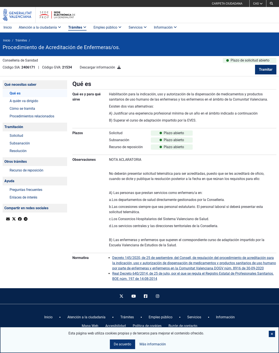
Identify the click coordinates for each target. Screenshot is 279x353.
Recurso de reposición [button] (26, 170)
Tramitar (265, 69)
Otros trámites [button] (15, 161)
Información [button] (165, 27)
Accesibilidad (115, 326)
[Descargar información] (119, 67)
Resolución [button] (18, 151)
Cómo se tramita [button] (22, 108)
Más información (153, 344)
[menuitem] (48, 317)
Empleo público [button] (108, 27)
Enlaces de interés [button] (23, 197)
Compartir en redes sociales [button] (26, 208)
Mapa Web (90, 326)
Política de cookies (147, 326)
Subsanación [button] (20, 143)
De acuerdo (122, 344)
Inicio (7, 27)
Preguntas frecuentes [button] (26, 190)
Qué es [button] (15, 93)
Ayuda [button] (9, 181)
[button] (271, 3)
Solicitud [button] (16, 136)
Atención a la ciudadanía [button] (40, 27)
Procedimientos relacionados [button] (32, 116)
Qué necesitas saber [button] (20, 84)
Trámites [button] (77, 27)
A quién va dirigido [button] (24, 101)
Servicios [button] (138, 27)
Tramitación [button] (13, 127)
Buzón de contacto (182, 326)
